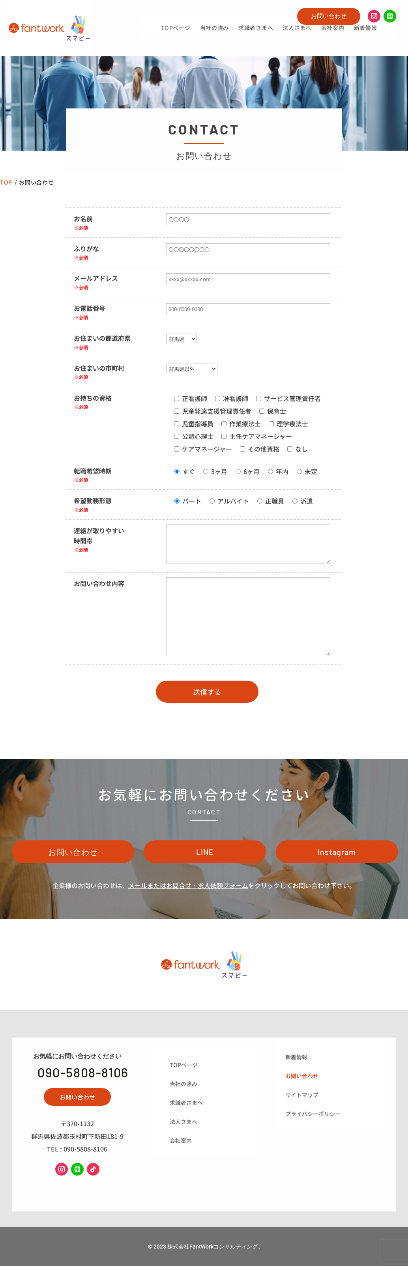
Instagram (337, 854)
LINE (205, 854)
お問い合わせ (328, 16)
